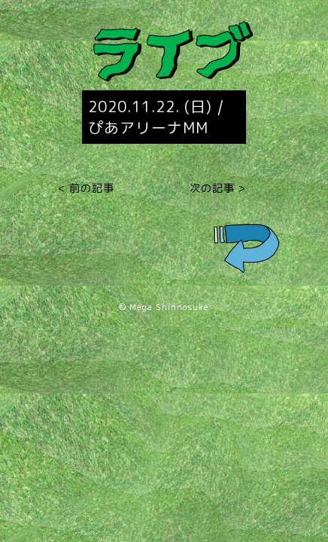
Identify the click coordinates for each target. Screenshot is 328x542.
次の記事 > (218, 188)
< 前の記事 (86, 188)
